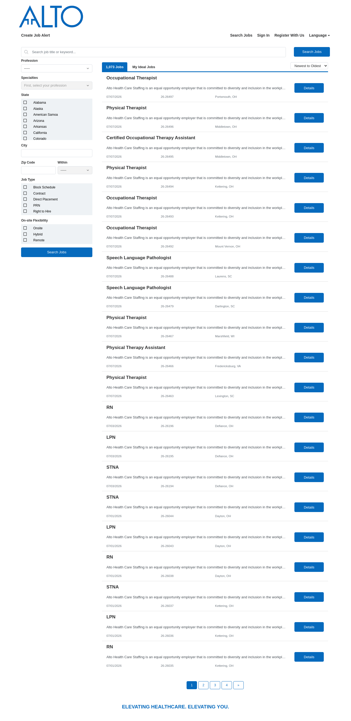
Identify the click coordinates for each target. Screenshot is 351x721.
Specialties (29, 78)
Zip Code (28, 162)
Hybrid (38, 234)
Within (63, 162)
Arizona (38, 121)
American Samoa (45, 115)
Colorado (39, 139)
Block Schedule (44, 187)
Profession (29, 61)
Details (309, 88)
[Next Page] (238, 685)
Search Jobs (241, 35)
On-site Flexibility (34, 220)
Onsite (38, 228)
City (24, 145)
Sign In (263, 35)
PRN (36, 205)
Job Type (28, 179)
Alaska (38, 109)
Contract (39, 193)
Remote (39, 240)
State (25, 95)
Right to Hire (42, 211)
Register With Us (289, 35)
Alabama (39, 102)
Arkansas (40, 127)
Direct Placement (45, 199)
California (40, 133)
